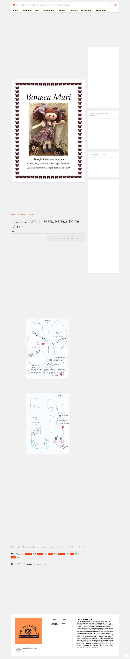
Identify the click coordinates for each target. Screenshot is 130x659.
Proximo (82, 547)
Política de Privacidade (54, 624)
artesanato (21, 214)
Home (13, 214)
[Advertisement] (65, 29)
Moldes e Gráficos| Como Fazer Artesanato (46, 5)
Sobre (64, 623)
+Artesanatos (101, 10)
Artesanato (26, 10)
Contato (64, 619)
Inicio (15, 10)
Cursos (37, 10)
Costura (31, 214)
